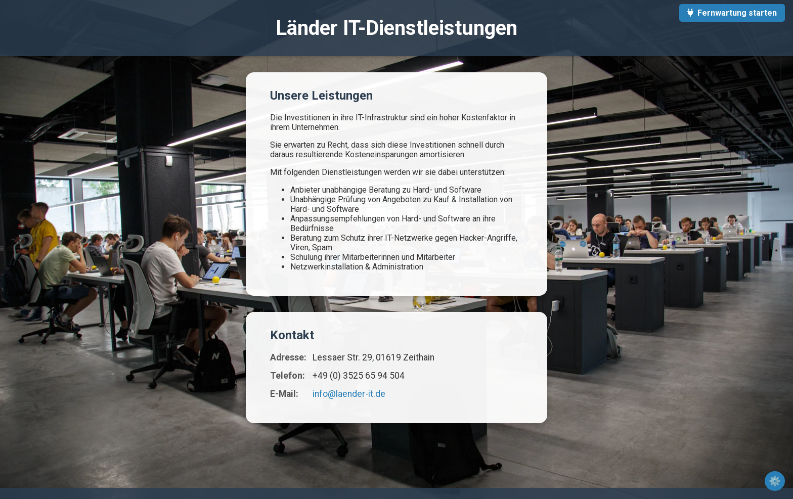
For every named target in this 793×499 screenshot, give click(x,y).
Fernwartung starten (732, 13)
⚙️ (775, 481)
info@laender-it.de (349, 394)
